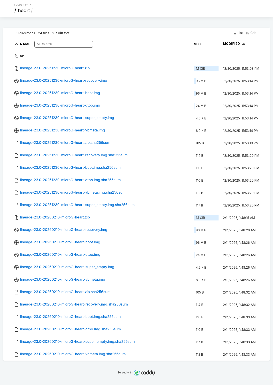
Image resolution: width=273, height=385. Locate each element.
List (238, 33)
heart (24, 10)
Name (25, 44)
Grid (251, 33)
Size (198, 44)
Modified (234, 44)
